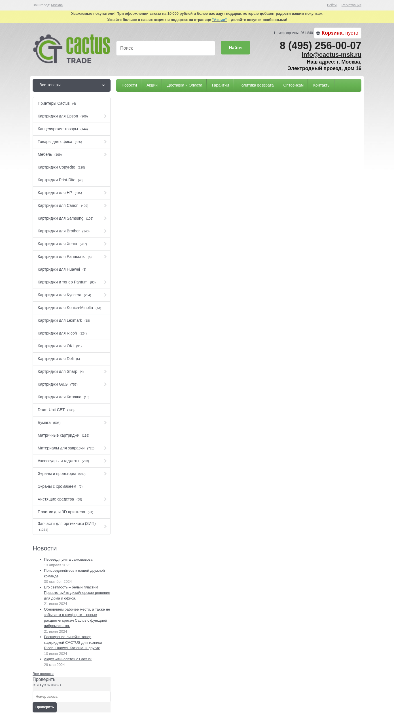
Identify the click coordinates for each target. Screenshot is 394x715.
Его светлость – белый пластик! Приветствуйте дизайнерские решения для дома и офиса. (77, 592)
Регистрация (351, 5)
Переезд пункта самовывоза (68, 559)
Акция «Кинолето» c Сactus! (68, 659)
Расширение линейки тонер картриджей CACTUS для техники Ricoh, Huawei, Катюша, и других (73, 642)
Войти (332, 5)
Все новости (43, 674)
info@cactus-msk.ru (331, 54)
